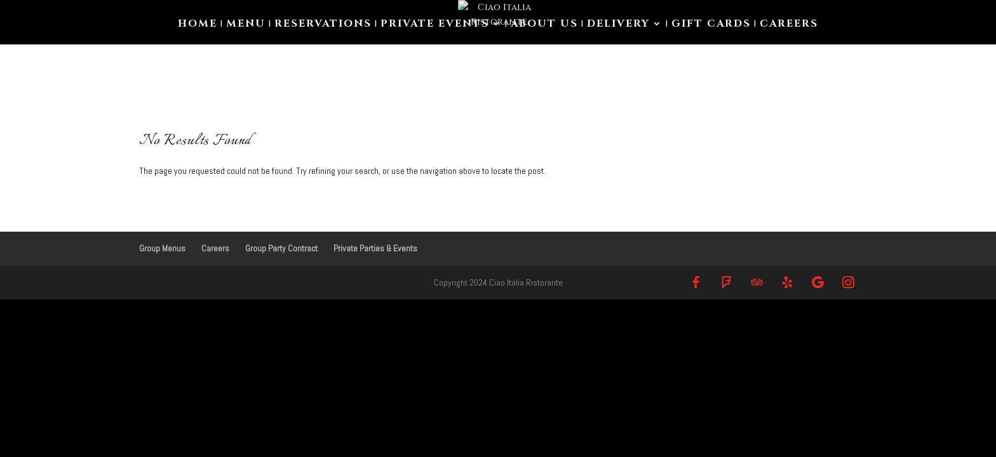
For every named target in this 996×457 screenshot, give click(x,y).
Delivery (618, 24)
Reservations (323, 24)
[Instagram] (848, 282)
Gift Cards (711, 24)
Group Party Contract (281, 248)
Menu (246, 24)
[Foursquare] (726, 282)
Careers (789, 24)
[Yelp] (787, 282)
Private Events (434, 24)
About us (544, 24)
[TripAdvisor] (756, 282)
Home (197, 24)
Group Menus (162, 248)
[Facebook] (695, 282)
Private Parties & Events (375, 248)
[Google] (817, 282)
